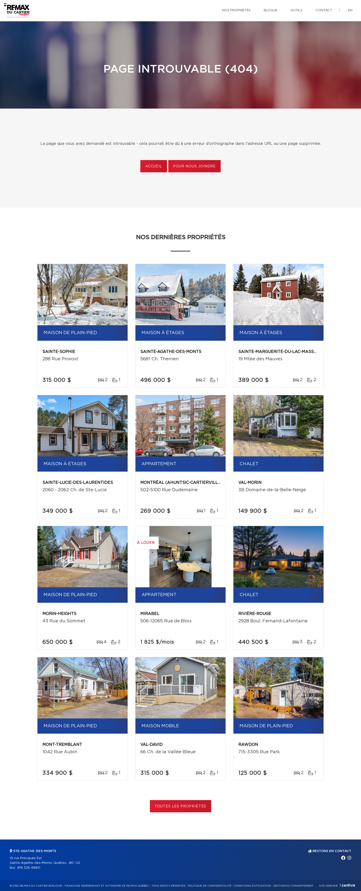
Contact (324, 10)
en (350, 10)
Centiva (347, 885)
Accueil (153, 166)
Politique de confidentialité (209, 886)
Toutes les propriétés (180, 806)
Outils (296, 10)
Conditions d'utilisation (252, 886)
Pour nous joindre (194, 166)
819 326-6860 (28, 867)
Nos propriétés (236, 10)
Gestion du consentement (293, 886)
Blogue (270, 10)
